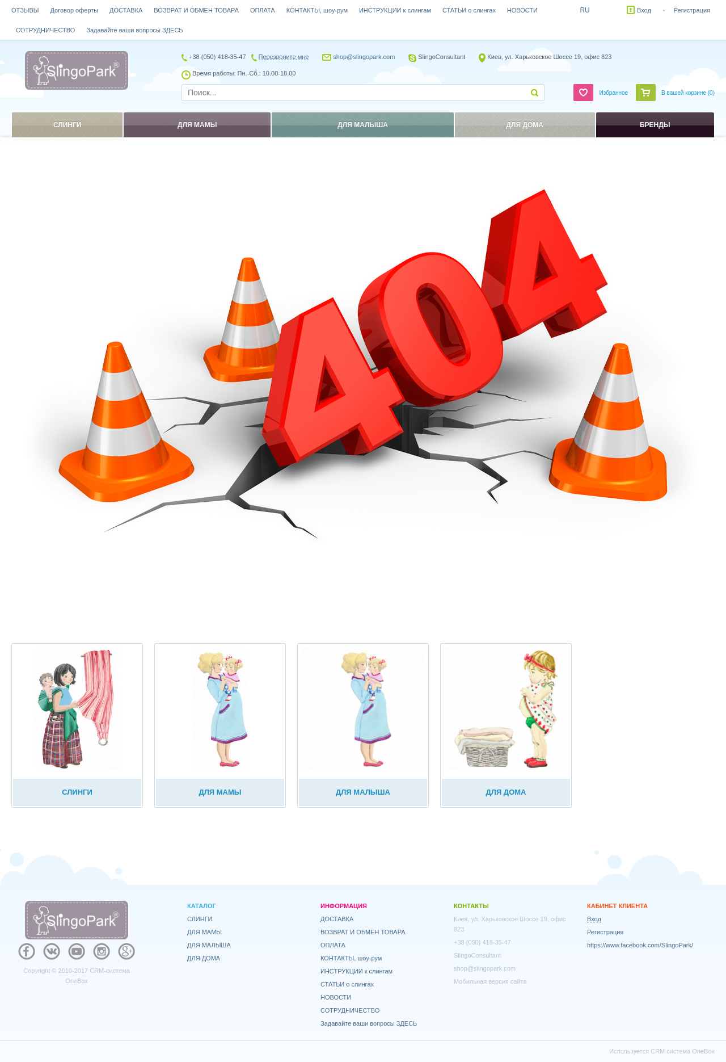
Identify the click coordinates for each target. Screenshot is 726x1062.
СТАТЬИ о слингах (469, 10)
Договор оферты (74, 10)
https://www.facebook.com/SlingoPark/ (640, 945)
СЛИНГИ (200, 919)
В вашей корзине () (688, 93)
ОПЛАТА (262, 10)
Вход (644, 10)
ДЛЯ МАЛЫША (209, 945)
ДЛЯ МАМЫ (204, 932)
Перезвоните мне (284, 56)
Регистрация (692, 10)
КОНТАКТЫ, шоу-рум (317, 10)
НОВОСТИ (522, 10)
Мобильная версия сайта (490, 981)
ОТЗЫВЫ (25, 10)
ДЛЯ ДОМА (203, 958)
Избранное (613, 93)
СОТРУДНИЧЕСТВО (45, 30)
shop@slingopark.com (364, 56)
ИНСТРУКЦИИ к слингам (395, 10)
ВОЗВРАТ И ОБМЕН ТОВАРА (196, 10)
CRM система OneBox (683, 1051)
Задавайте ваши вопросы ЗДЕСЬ (134, 30)
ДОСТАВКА (125, 10)
